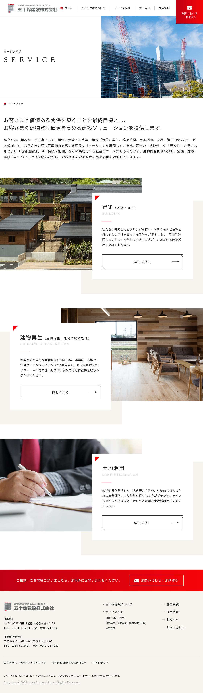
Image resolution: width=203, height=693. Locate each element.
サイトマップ (100, 663)
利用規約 (98, 675)
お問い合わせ (173, 627)
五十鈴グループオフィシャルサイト (25, 663)
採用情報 (164, 8)
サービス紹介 (122, 8)
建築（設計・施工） (116, 618)
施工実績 (144, 8)
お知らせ (170, 619)
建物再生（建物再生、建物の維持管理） (127, 622)
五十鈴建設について (93, 8)
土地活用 (110, 627)
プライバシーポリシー (80, 675)
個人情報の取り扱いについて (69, 663)
